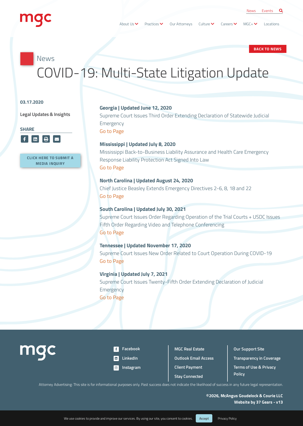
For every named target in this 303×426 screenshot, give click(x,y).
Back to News (268, 48)
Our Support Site (249, 349)
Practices (152, 23)
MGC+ (248, 23)
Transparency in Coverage (257, 358)
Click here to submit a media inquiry (50, 160)
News (251, 10)
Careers (227, 23)
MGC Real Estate (189, 349)
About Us (127, 23)
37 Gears (264, 402)
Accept (204, 418)
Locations (271, 23)
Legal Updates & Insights (45, 114)
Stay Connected (188, 376)
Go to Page (112, 130)
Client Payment (188, 367)
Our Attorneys (181, 23)
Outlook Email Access (194, 358)
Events (267, 10)
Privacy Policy (227, 418)
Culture (204, 23)
